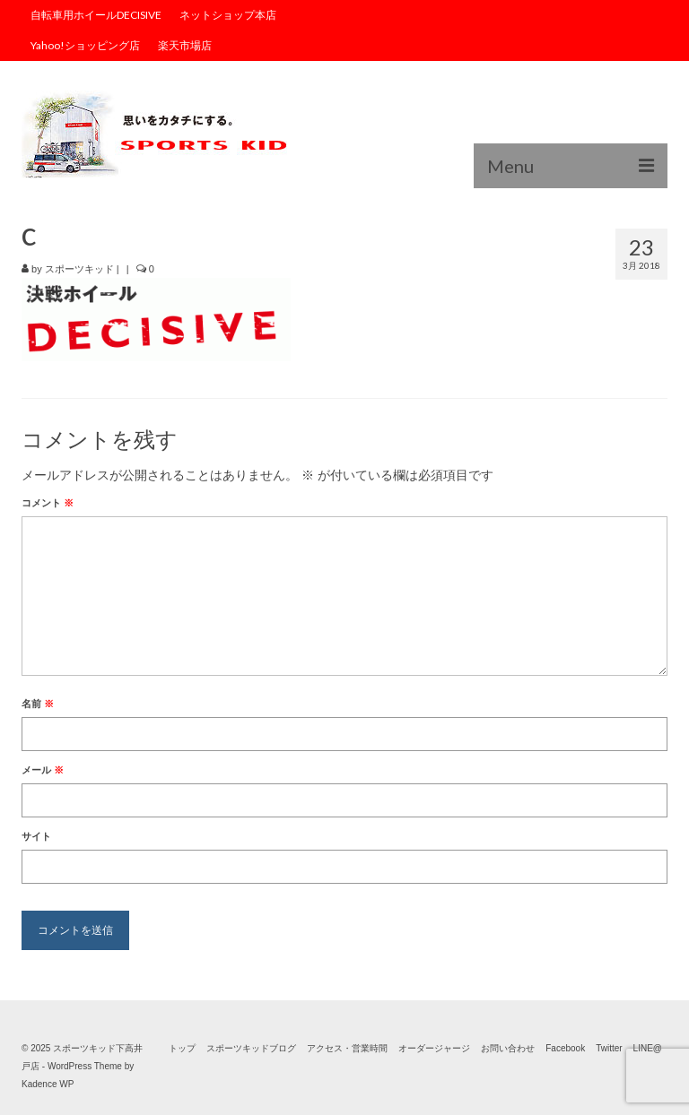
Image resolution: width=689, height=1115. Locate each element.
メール (43, 770)
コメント (48, 502)
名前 (38, 703)
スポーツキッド (79, 269)
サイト (36, 836)
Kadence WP (48, 1084)
